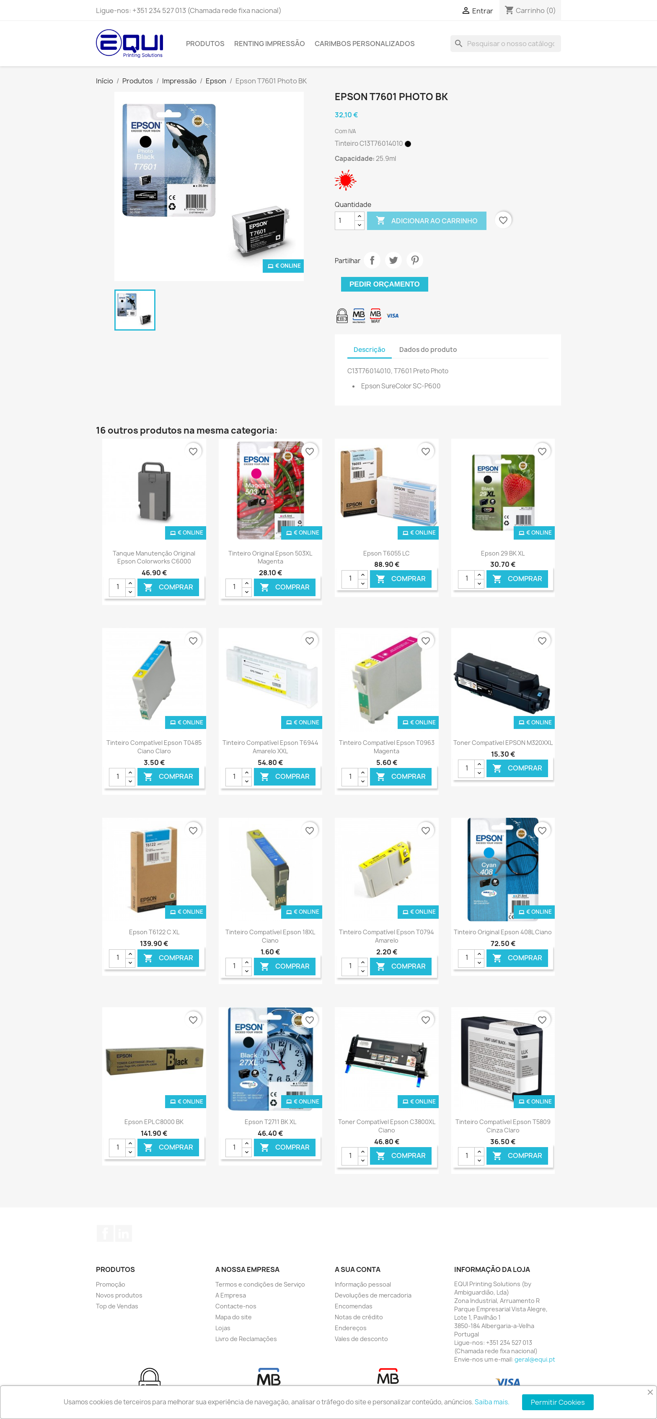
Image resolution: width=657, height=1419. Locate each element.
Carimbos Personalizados (365, 43)
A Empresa (230, 1295)
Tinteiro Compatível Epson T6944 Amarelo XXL (270, 747)
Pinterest (414, 260)
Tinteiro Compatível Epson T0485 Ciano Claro (154, 747)
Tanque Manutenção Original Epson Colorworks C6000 (154, 557)
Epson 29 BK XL (503, 553)
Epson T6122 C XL (154, 932)
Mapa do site (233, 1317)
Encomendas (353, 1306)
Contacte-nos (235, 1306)
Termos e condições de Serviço (260, 1284)
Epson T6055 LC (386, 553)
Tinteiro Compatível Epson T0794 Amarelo (386, 936)
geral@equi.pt (535, 1359)
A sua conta (357, 1269)
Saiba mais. (492, 1402)
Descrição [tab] (369, 349)
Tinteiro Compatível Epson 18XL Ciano (270, 936)
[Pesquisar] (505, 43)
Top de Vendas (117, 1306)
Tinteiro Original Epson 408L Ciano (503, 932)
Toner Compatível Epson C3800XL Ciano (386, 1126)
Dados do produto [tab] (428, 349)
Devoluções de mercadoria (373, 1295)
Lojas (222, 1328)
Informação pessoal (363, 1284)
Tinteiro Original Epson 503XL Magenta (270, 557)
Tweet (393, 260)
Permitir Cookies (558, 1402)
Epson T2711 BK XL (270, 1122)
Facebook (105, 1233)
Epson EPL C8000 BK (154, 1122)
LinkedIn (123, 1233)
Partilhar (372, 260)
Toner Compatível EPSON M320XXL (503, 743)
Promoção (110, 1284)
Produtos (205, 43)
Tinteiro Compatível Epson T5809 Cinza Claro (503, 1126)
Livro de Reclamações (246, 1339)
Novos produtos (119, 1295)
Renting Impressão (269, 43)
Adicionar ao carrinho (427, 220)
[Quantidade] (345, 221)
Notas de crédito (359, 1317)
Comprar (168, 587)
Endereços (351, 1328)
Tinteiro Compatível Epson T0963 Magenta (387, 747)
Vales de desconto (361, 1339)
